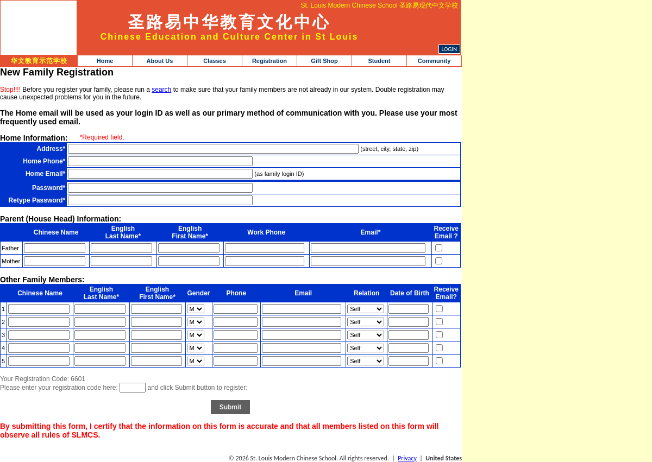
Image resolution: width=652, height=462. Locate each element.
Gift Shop (324, 61)
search (161, 89)
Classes (214, 61)
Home (105, 61)
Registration (269, 61)
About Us (160, 61)
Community (434, 61)
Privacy (407, 458)
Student (379, 61)
